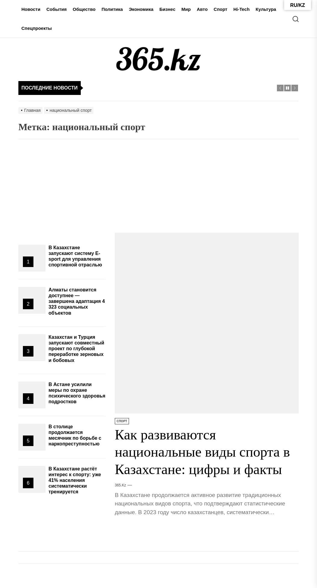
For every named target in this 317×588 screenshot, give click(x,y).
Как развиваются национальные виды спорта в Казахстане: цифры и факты (204, 451)
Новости (30, 9)
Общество (84, 9)
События (56, 9)
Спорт (220, 9)
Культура (266, 9)
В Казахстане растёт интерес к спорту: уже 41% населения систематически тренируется (75, 480)
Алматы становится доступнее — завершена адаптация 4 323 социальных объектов (77, 301)
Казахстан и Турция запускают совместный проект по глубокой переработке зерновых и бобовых (76, 349)
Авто (202, 9)
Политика (112, 9)
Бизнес (167, 9)
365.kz (120, 485)
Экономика (141, 9)
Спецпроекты (36, 28)
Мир (186, 9)
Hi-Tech (241, 9)
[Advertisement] (158, 187)
